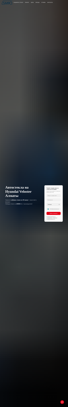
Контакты (50, 2)
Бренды (37, 2)
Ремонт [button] (27, 2)
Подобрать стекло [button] (18, 2)
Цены (32, 2)
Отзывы (43, 2)
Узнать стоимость (53, 213)
